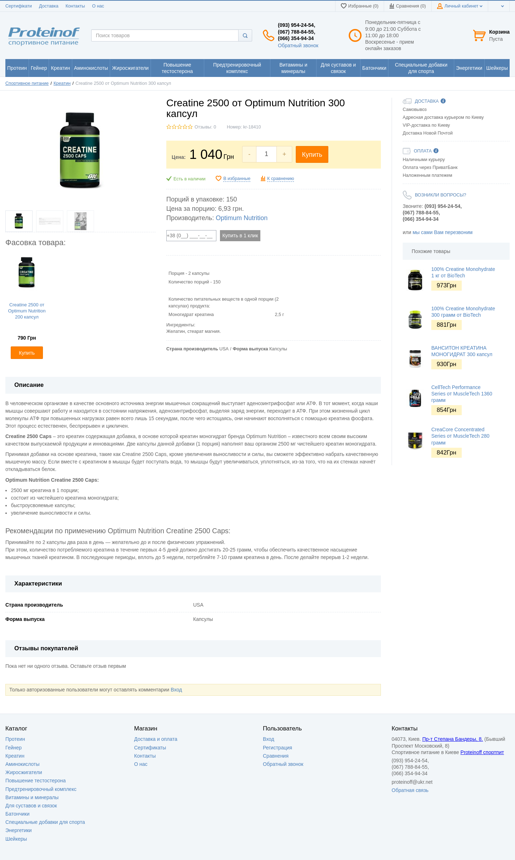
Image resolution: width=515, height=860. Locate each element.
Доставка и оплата (155, 739)
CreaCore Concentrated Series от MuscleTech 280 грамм (460, 436)
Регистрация (277, 747)
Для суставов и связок (31, 805)
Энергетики (18, 830)
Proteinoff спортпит (482, 752)
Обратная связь (410, 790)
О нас (98, 6)
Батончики (17, 814)
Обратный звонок (298, 45)
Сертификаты (150, 747)
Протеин (15, 739)
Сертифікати (18, 6)
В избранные (236, 178)
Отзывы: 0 (205, 127)
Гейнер (13, 747)
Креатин (62, 83)
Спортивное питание (27, 83)
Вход (176, 690)
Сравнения (276, 756)
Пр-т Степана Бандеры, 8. (452, 739)
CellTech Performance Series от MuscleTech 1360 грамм (461, 393)
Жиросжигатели (23, 772)
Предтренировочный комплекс (41, 789)
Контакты (75, 6)
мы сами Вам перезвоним (443, 232)
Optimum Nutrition (242, 218)
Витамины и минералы (32, 797)
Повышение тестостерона (35, 780)
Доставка (48, 6)
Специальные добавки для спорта (45, 822)
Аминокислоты (22, 764)
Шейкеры (16, 839)
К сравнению (280, 178)
